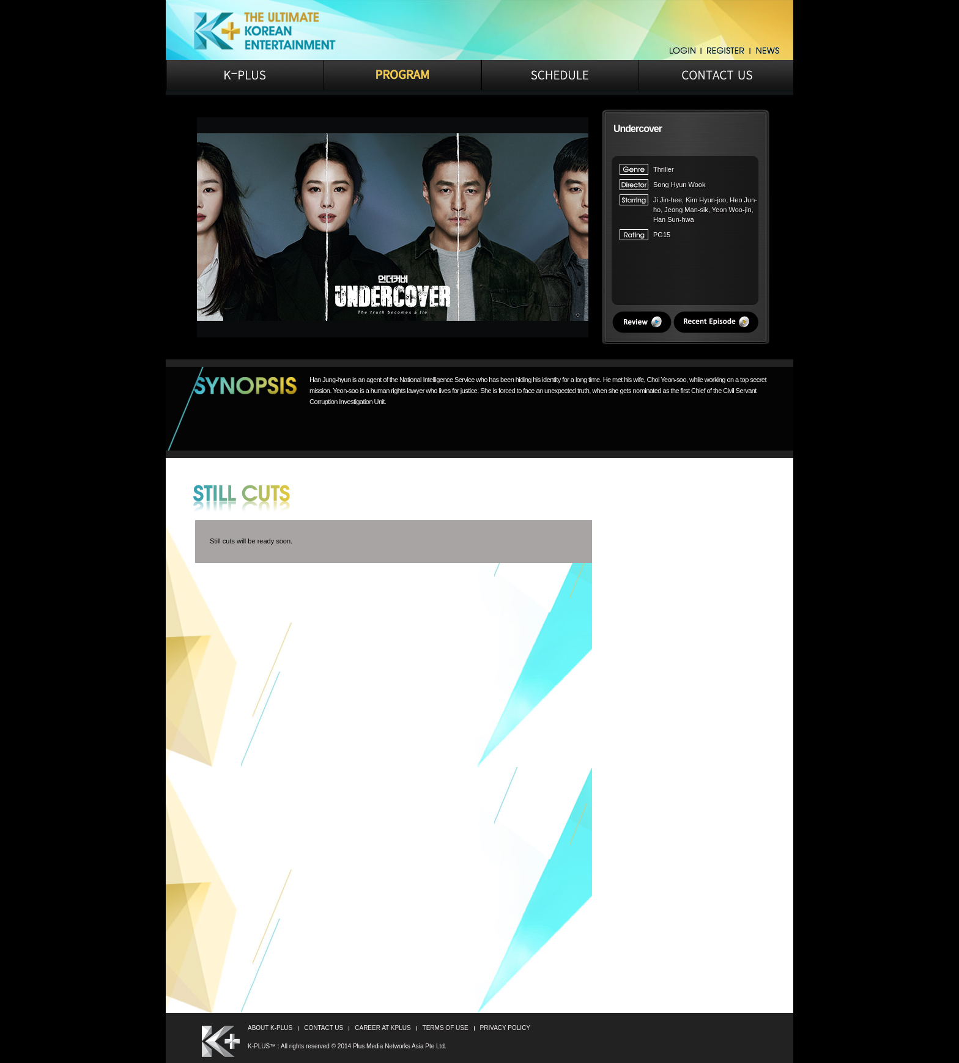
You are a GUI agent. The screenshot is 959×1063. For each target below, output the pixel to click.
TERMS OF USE (445, 1027)
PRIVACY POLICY (505, 1027)
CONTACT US (323, 1027)
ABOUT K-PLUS (270, 1027)
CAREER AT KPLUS (382, 1027)
